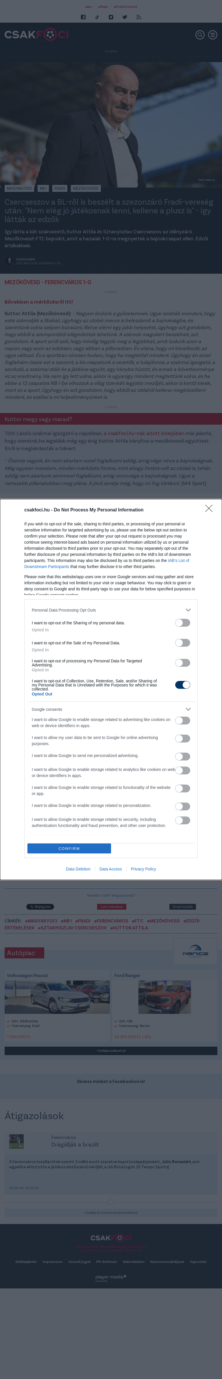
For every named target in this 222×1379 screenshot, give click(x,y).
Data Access (110, 869)
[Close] (210, 510)
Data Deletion (78, 869)
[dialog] (111, 689)
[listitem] (111, 610)
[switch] (182, 623)
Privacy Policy (143, 869)
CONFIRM (69, 848)
